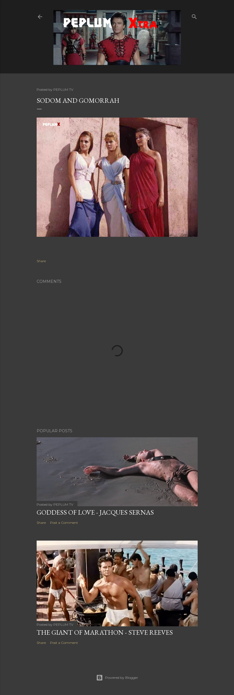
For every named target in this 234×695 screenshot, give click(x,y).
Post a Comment (64, 522)
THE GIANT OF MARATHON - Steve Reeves (105, 632)
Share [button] (41, 261)
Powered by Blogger (117, 677)
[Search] (194, 15)
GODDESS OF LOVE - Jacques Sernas (95, 512)
